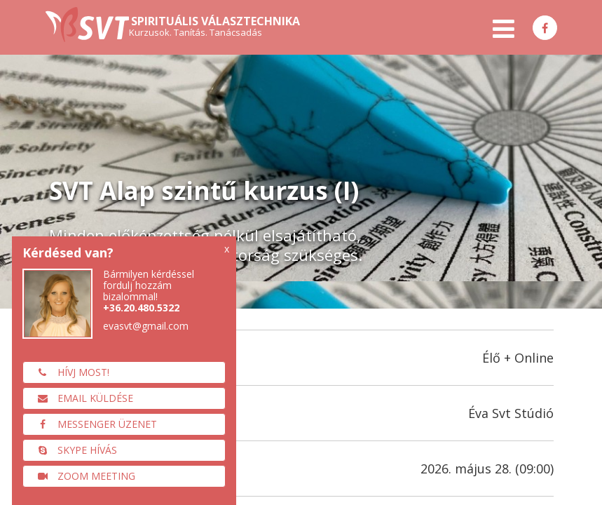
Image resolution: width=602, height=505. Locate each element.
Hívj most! (69, 372)
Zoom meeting (82, 476)
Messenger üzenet (93, 424)
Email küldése (81, 398)
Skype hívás (73, 450)
